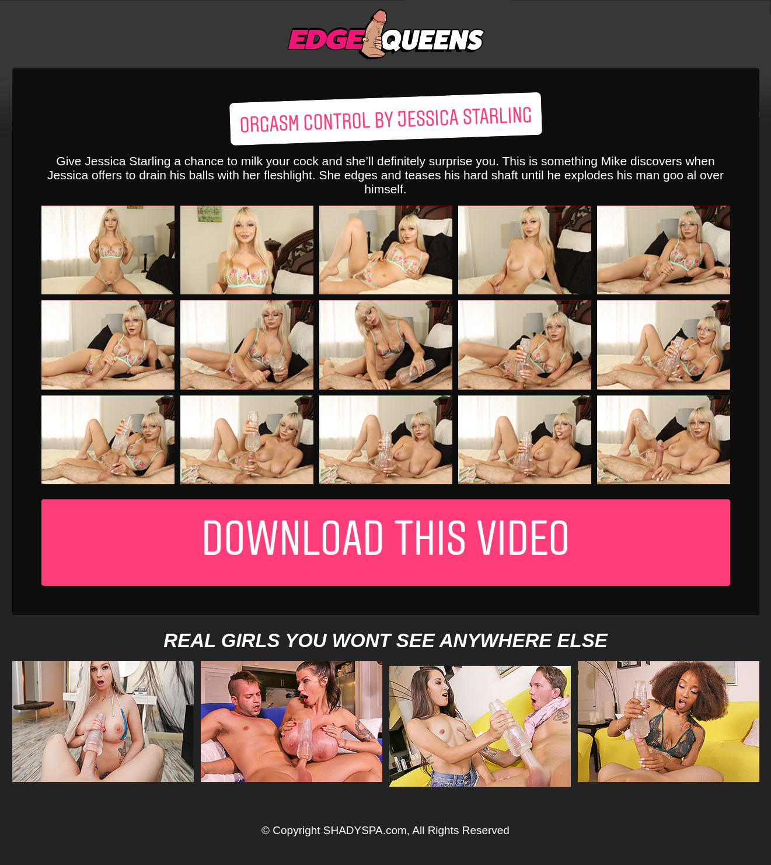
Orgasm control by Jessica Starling (385, 121)
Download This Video (385, 542)
